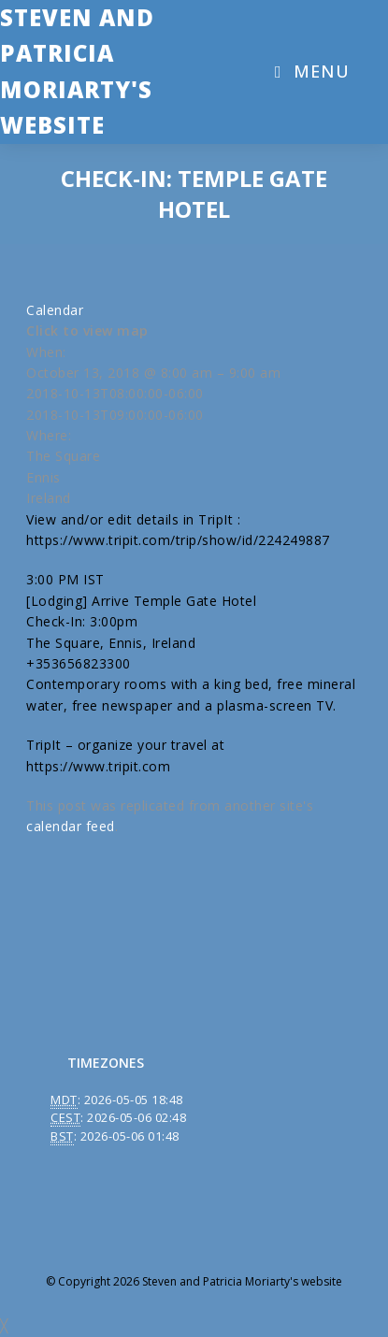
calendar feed (70, 826)
